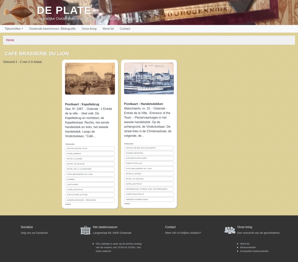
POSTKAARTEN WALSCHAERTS (141, 148)
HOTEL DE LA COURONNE (79, 169)
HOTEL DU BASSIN (76, 164)
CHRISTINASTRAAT (135, 194)
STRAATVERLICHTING (77, 195)
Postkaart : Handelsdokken (143, 104)
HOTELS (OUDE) (74, 159)
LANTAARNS (72, 184)
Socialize (27, 227)
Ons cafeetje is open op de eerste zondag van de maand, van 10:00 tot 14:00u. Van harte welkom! (119, 247)
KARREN (71, 179)
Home (10, 40)
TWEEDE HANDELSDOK (137, 199)
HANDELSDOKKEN (134, 153)
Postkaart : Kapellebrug (82, 104)
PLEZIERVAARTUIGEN (136, 158)
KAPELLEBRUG (74, 154)
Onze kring (89, 28)
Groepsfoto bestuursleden (254, 251)
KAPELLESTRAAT (75, 190)
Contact (125, 28)
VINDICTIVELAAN (134, 163)
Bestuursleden (248, 247)
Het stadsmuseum (105, 227)
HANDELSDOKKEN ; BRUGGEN (81, 200)
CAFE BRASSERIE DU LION (80, 174)
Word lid (108, 28)
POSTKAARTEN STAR (77, 148)
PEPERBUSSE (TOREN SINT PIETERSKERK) (147, 189)
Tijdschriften (13, 28)
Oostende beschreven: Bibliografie (52, 28)
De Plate (64, 10)
